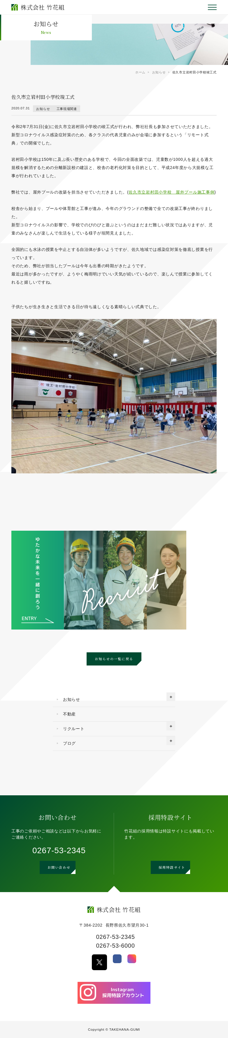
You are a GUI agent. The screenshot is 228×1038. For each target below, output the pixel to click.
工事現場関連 (67, 108)
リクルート (74, 728)
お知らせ (43, 108)
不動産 (69, 714)
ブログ (69, 743)
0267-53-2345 (59, 850)
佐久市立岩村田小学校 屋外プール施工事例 (171, 192)
